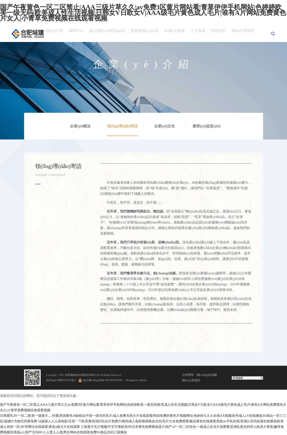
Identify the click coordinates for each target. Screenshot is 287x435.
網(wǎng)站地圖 (207, 374)
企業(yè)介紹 (51, 34)
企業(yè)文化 (164, 126)
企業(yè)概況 (80, 126)
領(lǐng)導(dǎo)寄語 (122, 126)
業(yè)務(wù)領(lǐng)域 (106, 34)
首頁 (31, 34)
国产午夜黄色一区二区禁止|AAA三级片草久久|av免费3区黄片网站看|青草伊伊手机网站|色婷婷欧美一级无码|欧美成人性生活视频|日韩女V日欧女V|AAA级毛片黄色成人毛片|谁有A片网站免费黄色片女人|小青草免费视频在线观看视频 (143, 13)
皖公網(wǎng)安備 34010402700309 (104, 380)
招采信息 (218, 34)
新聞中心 (74, 34)
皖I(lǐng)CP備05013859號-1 (61, 380)
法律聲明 (188, 374)
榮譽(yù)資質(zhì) (206, 126)
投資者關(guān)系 (144, 34)
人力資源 (197, 34)
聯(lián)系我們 (242, 34)
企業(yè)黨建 (174, 34)
